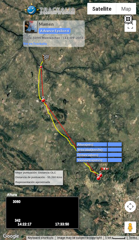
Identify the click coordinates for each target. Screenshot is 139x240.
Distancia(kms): (88, 155)
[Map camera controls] (130, 206)
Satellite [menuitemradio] (102, 9)
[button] (46, 58)
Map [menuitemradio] (126, 9)
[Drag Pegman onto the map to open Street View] (130, 227)
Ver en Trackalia (35, 44)
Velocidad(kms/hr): (90, 150)
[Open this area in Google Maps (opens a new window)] (11, 236)
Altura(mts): (85, 144)
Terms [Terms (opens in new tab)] (133, 237)
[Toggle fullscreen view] (130, 26)
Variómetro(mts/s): (90, 160)
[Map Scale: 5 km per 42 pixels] (115, 238)
